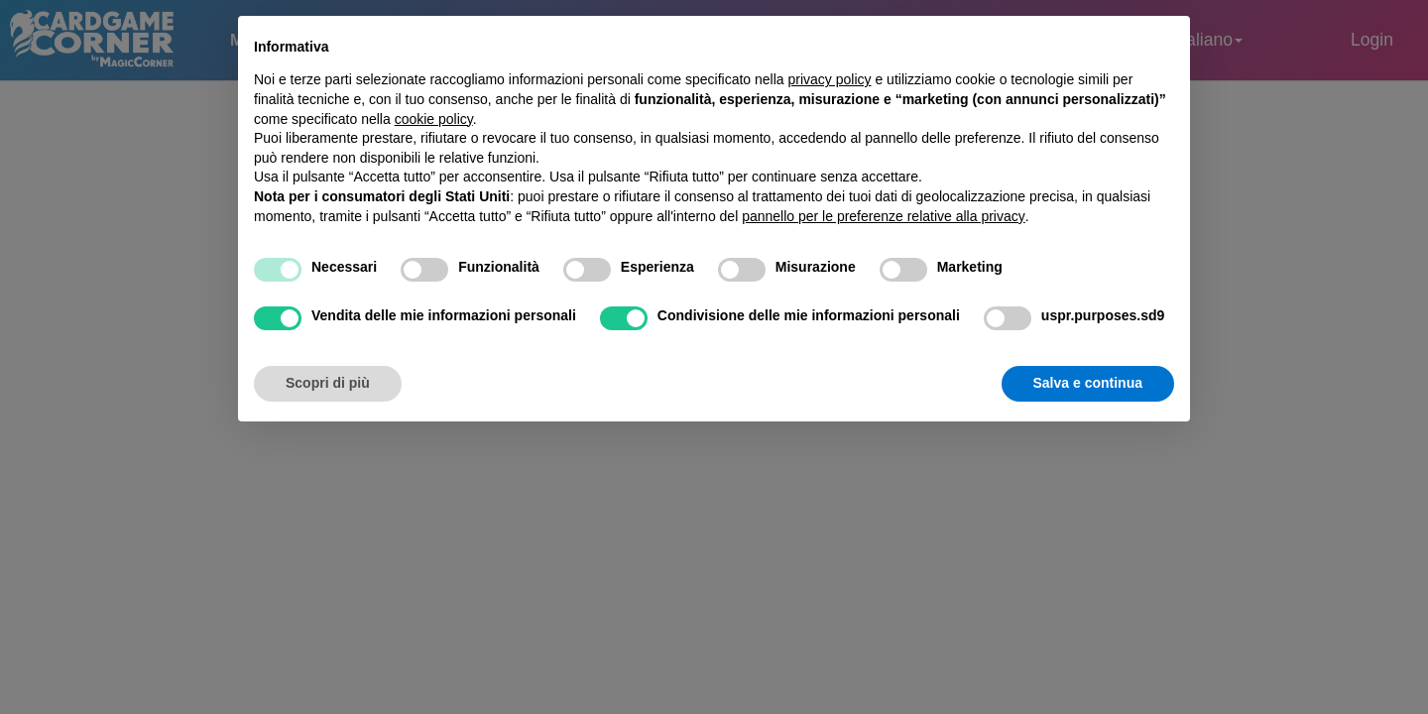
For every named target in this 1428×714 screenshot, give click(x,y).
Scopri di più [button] (328, 383)
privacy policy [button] (830, 79)
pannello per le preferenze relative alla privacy (883, 216)
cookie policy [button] (434, 119)
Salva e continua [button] (1087, 383)
